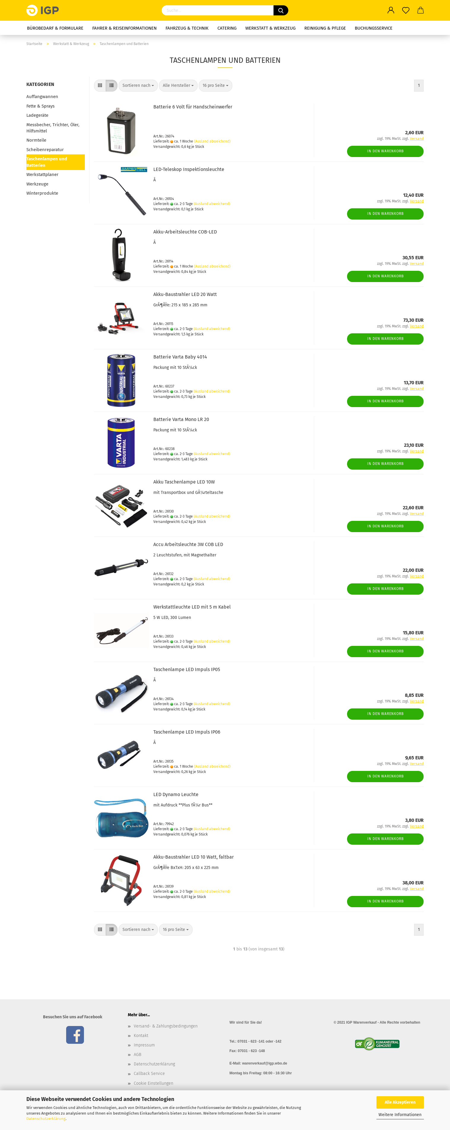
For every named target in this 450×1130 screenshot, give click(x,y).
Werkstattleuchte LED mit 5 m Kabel (192, 607)
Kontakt (141, 1035)
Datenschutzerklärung (46, 1118)
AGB (137, 1054)
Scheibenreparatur (45, 149)
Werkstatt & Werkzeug (270, 28)
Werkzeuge (37, 184)
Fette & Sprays (40, 106)
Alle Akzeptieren (400, 1102)
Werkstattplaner (42, 174)
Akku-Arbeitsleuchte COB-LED (185, 232)
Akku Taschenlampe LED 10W (184, 482)
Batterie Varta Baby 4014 (180, 357)
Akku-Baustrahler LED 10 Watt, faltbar (193, 857)
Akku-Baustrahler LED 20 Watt (185, 294)
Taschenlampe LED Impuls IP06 (186, 732)
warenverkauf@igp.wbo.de (264, 1063)
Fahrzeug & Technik (187, 28)
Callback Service (149, 1073)
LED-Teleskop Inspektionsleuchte (188, 169)
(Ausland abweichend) (212, 141)
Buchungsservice (373, 28)
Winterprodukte (42, 193)
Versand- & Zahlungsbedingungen (166, 1026)
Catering (226, 28)
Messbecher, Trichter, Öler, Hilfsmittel (52, 128)
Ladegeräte (37, 115)
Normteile (36, 140)
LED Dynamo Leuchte (175, 794)
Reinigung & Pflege (325, 28)
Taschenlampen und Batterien (46, 162)
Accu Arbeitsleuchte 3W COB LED (188, 544)
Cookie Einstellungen (153, 1083)
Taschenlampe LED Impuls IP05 (186, 669)
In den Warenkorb (385, 151)
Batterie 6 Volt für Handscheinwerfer (192, 107)
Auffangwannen (42, 96)
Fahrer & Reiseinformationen (124, 28)
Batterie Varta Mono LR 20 (181, 419)
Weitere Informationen (400, 1114)
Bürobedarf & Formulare (55, 28)
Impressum (144, 1045)
